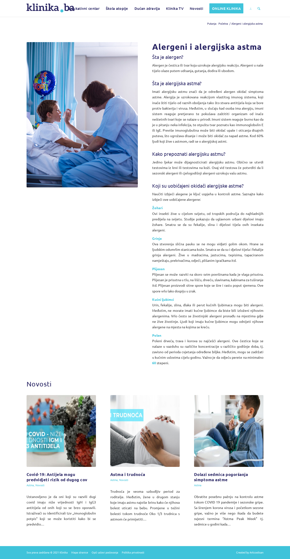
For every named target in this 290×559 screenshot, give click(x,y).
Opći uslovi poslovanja (105, 552)
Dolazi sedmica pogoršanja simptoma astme (221, 477)
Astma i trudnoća (127, 474)
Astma (30, 485)
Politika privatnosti (133, 552)
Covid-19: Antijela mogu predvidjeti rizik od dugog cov (57, 477)
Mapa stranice (79, 552)
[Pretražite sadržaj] (258, 8)
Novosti (40, 485)
